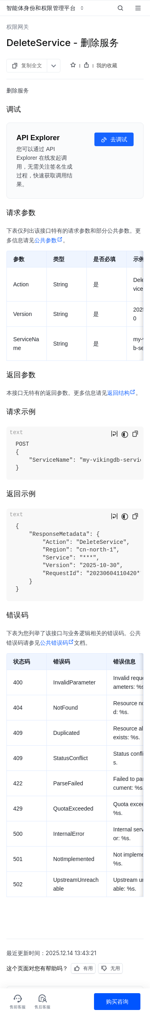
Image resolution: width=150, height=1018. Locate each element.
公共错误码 (57, 643)
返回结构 (121, 393)
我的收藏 (106, 65)
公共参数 (48, 240)
